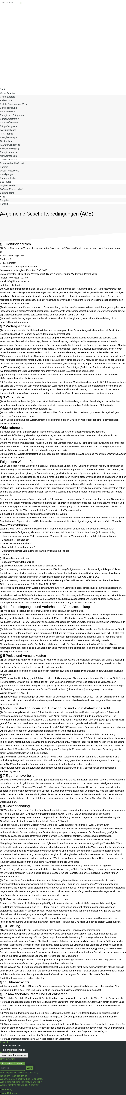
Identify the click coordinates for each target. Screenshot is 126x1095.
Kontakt (4, 204)
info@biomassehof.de (12, 1050)
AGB (2, 1072)
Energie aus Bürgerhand (12, 115)
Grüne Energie (7, 96)
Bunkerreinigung (8, 108)
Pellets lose (6, 100)
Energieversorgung (10, 148)
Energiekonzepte (8, 137)
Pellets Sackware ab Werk (13, 104)
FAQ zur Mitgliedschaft (11, 189)
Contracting (6, 141)
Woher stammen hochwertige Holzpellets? (21, 1079)
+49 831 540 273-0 (11, 1045)
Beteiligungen (7, 174)
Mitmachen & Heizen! (12, 1063)
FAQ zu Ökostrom (9, 122)
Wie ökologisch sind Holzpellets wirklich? (21, 1082)
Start (2, 89)
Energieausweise (9, 152)
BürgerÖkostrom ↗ (10, 119)
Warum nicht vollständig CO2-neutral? (19, 1085)
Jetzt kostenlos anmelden (14, 1055)
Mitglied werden (8, 185)
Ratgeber (4, 200)
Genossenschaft (8, 159)
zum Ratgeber (9, 1093)
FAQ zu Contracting (10, 145)
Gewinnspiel (7, 1059)
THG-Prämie (6, 133)
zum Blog (7, 1089)
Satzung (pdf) (7, 193)
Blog (2, 196)
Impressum (11, 1072)
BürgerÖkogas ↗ (9, 126)
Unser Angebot (7, 93)
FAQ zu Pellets (7, 111)
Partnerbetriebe (8, 178)
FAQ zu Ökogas (8, 130)
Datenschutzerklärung (28, 1072)
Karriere (4, 167)
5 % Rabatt (5, 181)
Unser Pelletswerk (9, 170)
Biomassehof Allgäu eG (12, 163)
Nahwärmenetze (8, 156)
